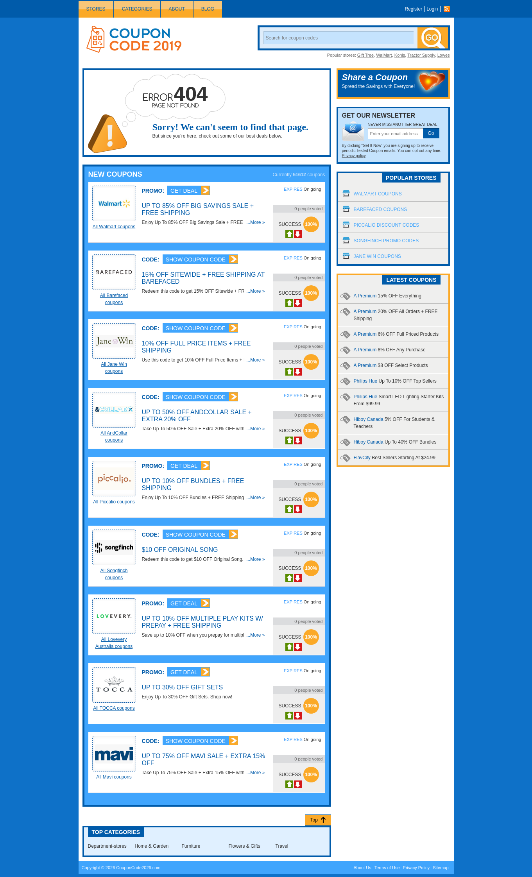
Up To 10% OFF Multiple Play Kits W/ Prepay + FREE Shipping (202, 622)
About (176, 9)
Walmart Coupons (378, 194)
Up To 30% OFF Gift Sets (182, 687)
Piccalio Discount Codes (386, 225)
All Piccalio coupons (114, 502)
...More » (255, 222)
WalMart (384, 55)
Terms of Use (387, 867)
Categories (137, 9)
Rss (449, 9)
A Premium (387, 296)
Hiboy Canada (395, 442)
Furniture (191, 846)
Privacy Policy (416, 867)
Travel (282, 846)
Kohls (399, 55)
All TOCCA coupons (113, 708)
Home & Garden (152, 846)
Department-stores (107, 846)
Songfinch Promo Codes (386, 240)
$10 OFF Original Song (180, 549)
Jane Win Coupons (377, 256)
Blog (207, 9)
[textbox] (395, 133)
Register (413, 9)
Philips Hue (395, 381)
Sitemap (440, 867)
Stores (96, 9)
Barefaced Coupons (380, 209)
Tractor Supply (421, 55)
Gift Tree (365, 55)
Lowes (443, 55)
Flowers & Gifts (244, 846)
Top (314, 820)
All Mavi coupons (114, 777)
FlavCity (394, 457)
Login (432, 9)
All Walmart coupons (114, 226)
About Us (362, 867)
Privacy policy (353, 156)
